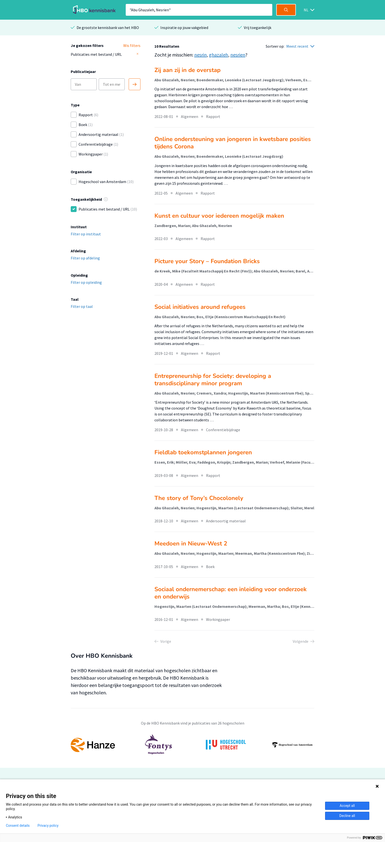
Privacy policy (48, 826)
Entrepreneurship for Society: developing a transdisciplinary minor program (212, 379)
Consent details (18, 826)
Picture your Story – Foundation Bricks (207, 261)
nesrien (237, 55)
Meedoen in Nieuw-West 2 (190, 543)
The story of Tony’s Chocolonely (198, 498)
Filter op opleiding (86, 282)
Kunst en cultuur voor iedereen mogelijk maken (219, 216)
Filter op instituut (86, 234)
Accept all (347, 806)
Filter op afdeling (85, 258)
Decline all (347, 816)
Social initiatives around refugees (200, 307)
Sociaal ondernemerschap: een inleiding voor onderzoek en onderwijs (230, 592)
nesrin (200, 55)
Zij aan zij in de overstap (187, 70)
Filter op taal (82, 306)
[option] (192, 745)
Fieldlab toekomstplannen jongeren (203, 452)
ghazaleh (218, 55)
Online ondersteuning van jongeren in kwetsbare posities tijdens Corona (232, 142)
